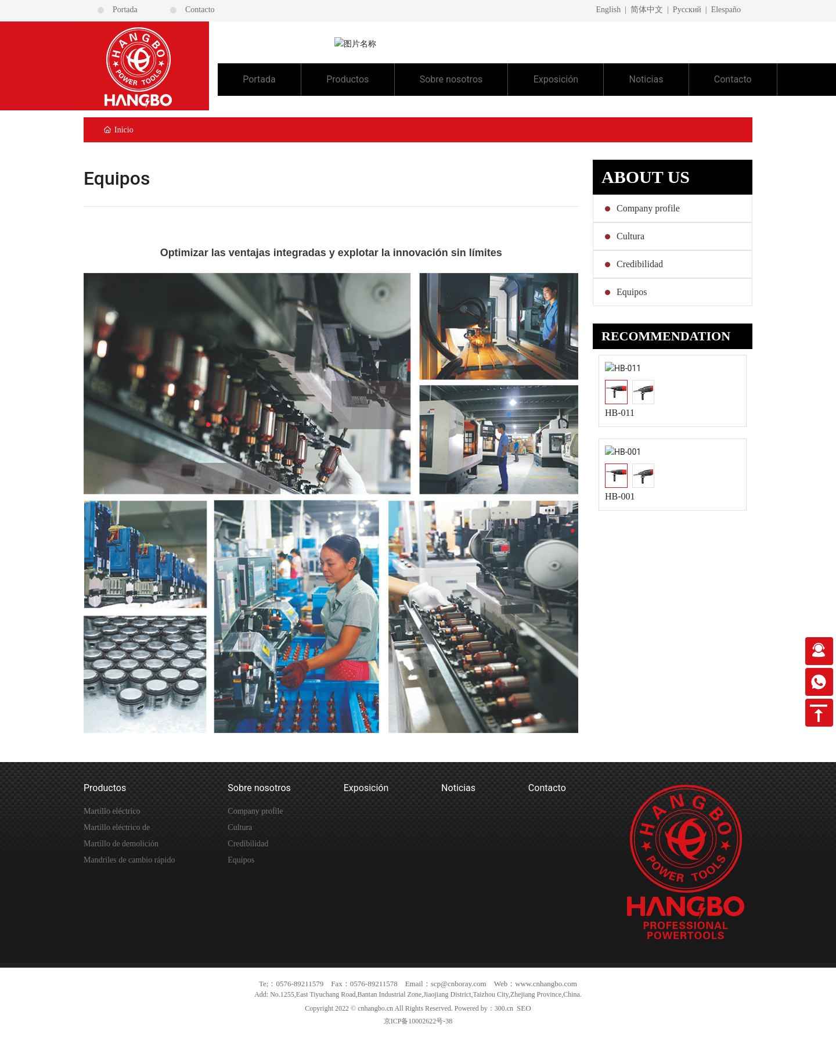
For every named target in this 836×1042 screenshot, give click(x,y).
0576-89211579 (299, 983)
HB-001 (620, 496)
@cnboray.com (464, 983)
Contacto (200, 9)
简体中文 (646, 9)
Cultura (630, 236)
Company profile (648, 208)
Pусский (687, 9)
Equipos (632, 292)
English (608, 9)
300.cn (504, 1008)
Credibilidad (640, 264)
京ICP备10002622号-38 (418, 1021)
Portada (125, 9)
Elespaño (726, 9)
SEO (524, 1008)
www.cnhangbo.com (546, 983)
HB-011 (620, 413)
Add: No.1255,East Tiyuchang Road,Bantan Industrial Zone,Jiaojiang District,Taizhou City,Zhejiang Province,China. (418, 994)
